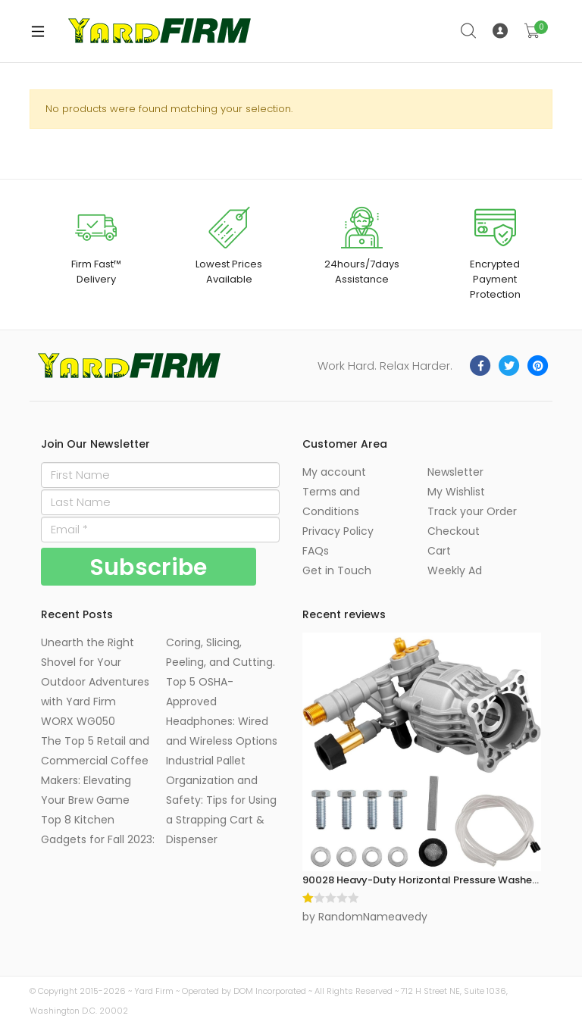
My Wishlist (456, 491)
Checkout (453, 531)
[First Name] (160, 475)
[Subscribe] (148, 567)
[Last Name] (160, 502)
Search (469, 31)
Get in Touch (336, 570)
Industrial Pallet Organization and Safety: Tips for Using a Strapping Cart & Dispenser (221, 800)
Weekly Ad (454, 570)
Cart (439, 550)
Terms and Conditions (331, 501)
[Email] (160, 529)
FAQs (315, 550)
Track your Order (472, 511)
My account (334, 472)
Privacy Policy (338, 531)
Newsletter (455, 472)
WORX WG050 (78, 721)
